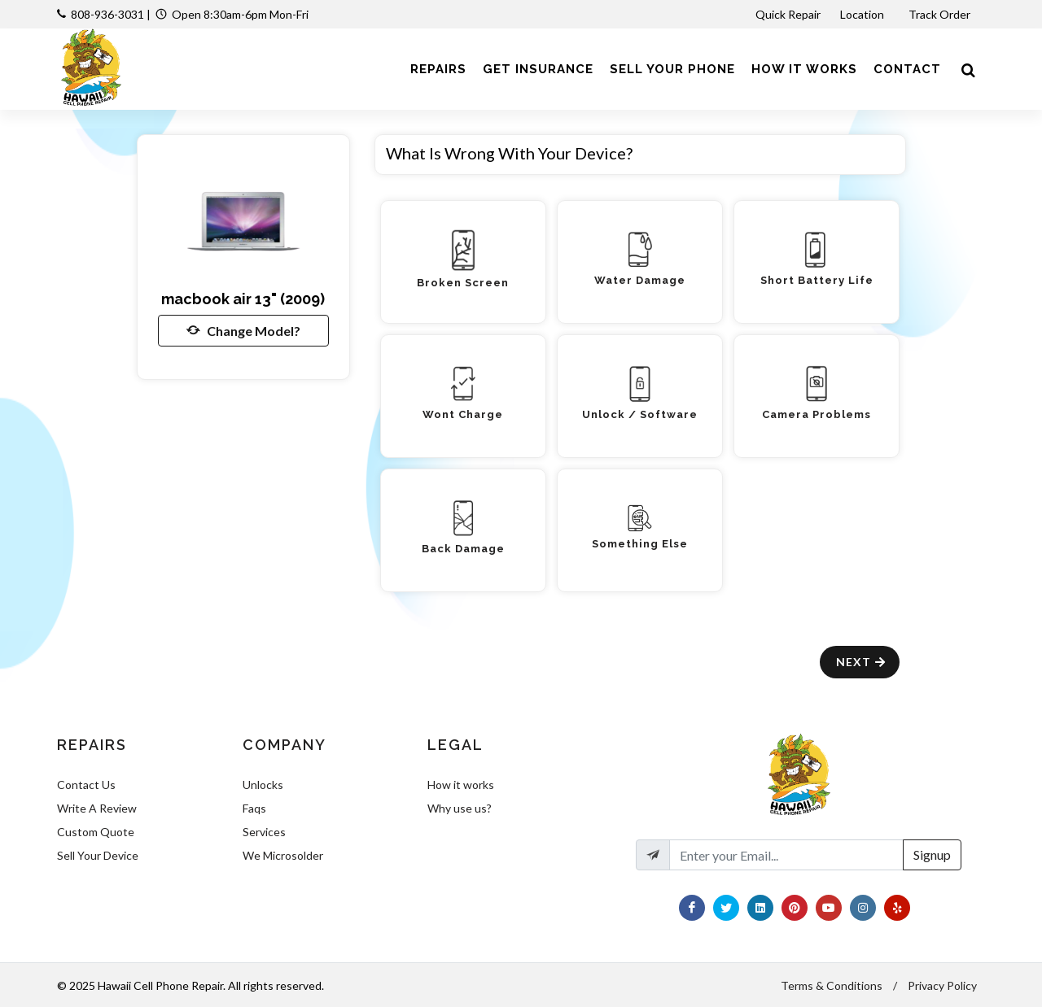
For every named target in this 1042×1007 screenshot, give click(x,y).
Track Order (940, 14)
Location (863, 14)
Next (861, 662)
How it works (460, 784)
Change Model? (243, 330)
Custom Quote (95, 832)
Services (264, 832)
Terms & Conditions (831, 985)
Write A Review (97, 808)
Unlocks (263, 784)
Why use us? (459, 808)
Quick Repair (788, 14)
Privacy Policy (942, 985)
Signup (932, 854)
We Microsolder (283, 855)
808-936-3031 (107, 14)
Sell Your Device (97, 855)
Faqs (254, 808)
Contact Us (86, 784)
